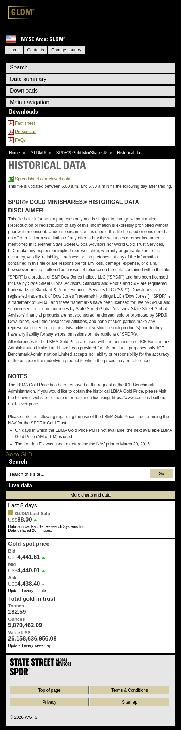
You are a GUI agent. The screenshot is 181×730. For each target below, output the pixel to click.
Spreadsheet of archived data (42, 178)
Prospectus (25, 131)
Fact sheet (25, 123)
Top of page (49, 690)
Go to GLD (18, 454)
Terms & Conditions (129, 690)
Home (14, 153)
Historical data (130, 153)
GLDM (23, 13)
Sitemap (129, 702)
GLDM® (38, 153)
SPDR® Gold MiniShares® (81, 153)
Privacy (49, 702)
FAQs (20, 140)
